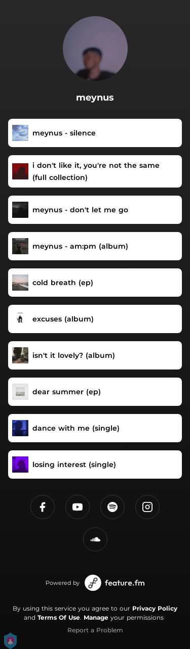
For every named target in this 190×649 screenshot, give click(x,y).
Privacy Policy (154, 608)
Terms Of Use (58, 617)
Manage (96, 617)
